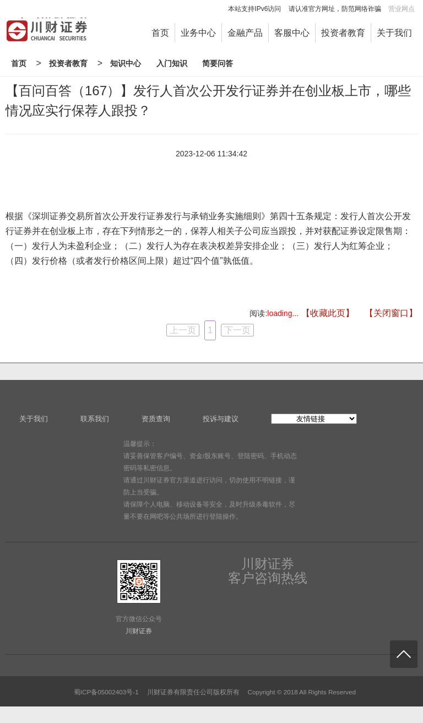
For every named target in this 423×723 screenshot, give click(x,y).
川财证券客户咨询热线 (267, 571)
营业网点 (401, 9)
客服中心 (292, 32)
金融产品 (245, 32)
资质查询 (156, 419)
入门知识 (171, 63)
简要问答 (217, 63)
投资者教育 (343, 32)
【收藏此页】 (327, 313)
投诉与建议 (220, 419)
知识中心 (125, 63)
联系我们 (94, 419)
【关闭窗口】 (391, 313)
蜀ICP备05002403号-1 (106, 691)
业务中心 (198, 32)
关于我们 (394, 32)
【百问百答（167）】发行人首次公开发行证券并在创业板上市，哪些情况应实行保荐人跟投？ (208, 100)
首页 (160, 32)
